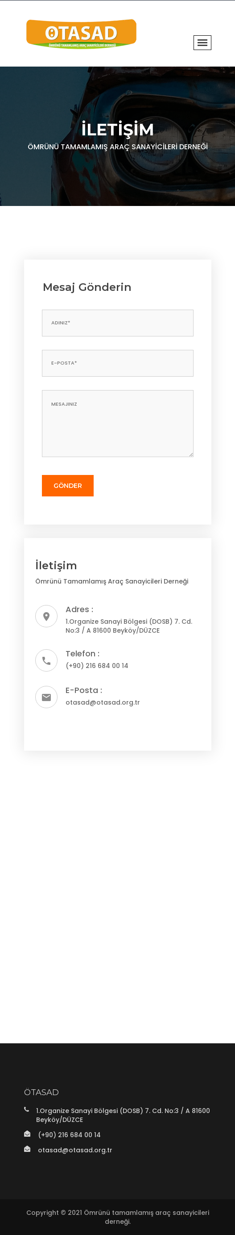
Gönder (68, 486)
